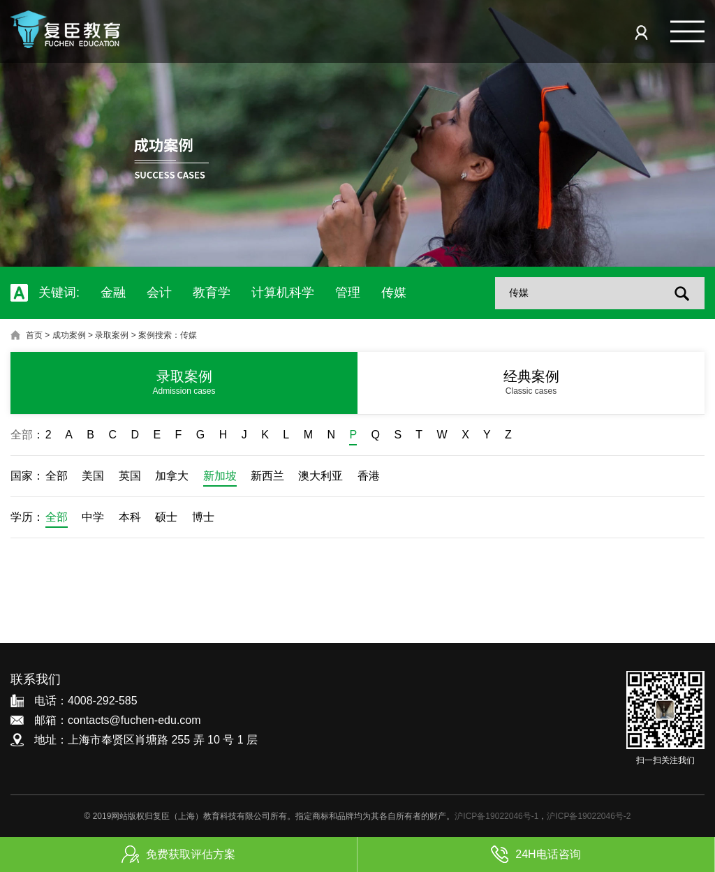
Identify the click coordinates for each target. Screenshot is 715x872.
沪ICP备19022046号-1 (496, 816)
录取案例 (111, 335)
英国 (130, 476)
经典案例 (531, 382)
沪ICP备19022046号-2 (589, 816)
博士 (203, 517)
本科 (130, 517)
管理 (347, 293)
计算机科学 (282, 293)
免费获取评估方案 (178, 854)
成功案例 (69, 335)
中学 (93, 517)
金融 (113, 293)
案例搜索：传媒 (167, 335)
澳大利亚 (320, 476)
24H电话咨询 (535, 854)
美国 (93, 476)
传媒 (393, 293)
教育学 (211, 293)
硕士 (166, 517)
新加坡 (220, 476)
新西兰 (267, 476)
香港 (369, 476)
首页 (34, 335)
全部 (21, 435)
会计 (159, 293)
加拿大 (172, 476)
